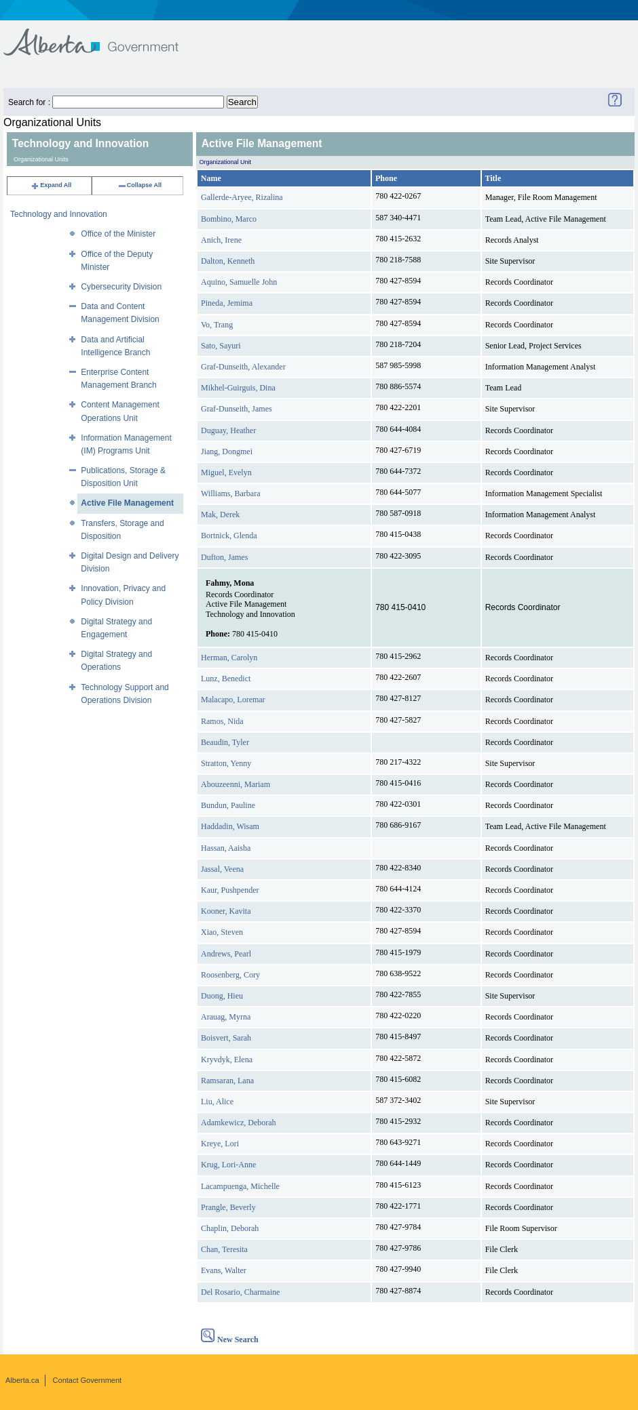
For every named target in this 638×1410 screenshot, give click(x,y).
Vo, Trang (217, 324)
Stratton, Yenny (226, 763)
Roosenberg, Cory (230, 975)
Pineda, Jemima (226, 303)
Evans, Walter (223, 1270)
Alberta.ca (22, 1380)
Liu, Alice (217, 1101)
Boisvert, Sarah (226, 1038)
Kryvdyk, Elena (226, 1059)
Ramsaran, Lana (227, 1080)
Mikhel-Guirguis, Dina (238, 387)
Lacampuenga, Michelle (240, 1186)
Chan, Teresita (224, 1249)
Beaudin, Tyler (225, 742)
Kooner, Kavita (226, 911)
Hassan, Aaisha (225, 848)
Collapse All (139, 185)
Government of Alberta (102, 35)
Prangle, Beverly (228, 1207)
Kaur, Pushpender (230, 890)
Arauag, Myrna (225, 1017)
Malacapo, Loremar (233, 699)
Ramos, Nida (222, 721)
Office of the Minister (118, 234)
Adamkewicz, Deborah (238, 1122)
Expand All (51, 185)
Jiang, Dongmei (226, 451)
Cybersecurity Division (121, 286)
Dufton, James (224, 557)
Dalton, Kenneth (228, 261)
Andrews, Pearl (226, 954)
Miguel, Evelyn (226, 472)
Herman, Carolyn (229, 657)
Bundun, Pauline (228, 805)
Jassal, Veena (222, 869)
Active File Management (127, 503)
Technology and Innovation (58, 214)
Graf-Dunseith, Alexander (243, 366)
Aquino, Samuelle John (239, 282)
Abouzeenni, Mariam (235, 784)
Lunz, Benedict (225, 678)
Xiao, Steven (222, 932)
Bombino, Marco (229, 219)
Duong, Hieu (222, 996)
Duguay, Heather (228, 430)
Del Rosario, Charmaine (240, 1292)
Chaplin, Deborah (230, 1228)
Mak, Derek (220, 514)
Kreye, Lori (220, 1143)
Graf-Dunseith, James (236, 409)
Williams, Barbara (231, 493)
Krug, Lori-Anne (228, 1164)
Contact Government (87, 1380)
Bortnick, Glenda (229, 535)
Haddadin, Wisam (230, 826)
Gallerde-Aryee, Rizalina (242, 197)
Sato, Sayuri (221, 345)
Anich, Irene (221, 240)
